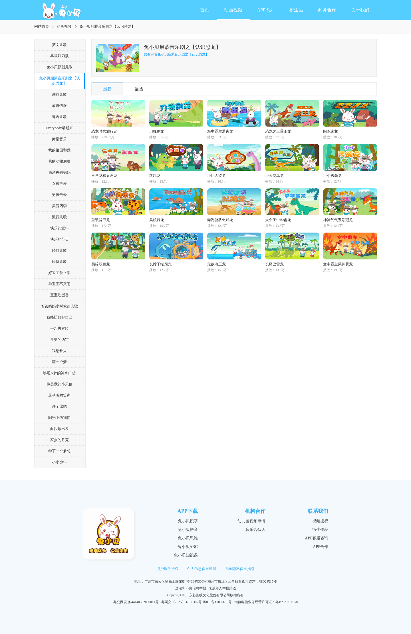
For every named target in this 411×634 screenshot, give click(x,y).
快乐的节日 (59, 239)
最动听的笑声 (59, 395)
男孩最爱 (59, 195)
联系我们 (318, 511)
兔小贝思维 (188, 538)
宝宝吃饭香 (59, 295)
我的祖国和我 (59, 150)
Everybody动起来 (59, 128)
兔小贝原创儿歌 (59, 67)
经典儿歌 (59, 250)
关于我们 (360, 9)
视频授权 (320, 521)
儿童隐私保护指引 (240, 569)
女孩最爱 (59, 183)
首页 (204, 9)
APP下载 (188, 511)
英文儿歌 (59, 45)
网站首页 (41, 26)
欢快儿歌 (59, 261)
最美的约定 (59, 339)
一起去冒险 (59, 328)
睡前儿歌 (59, 94)
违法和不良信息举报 (190, 588)
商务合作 (327, 9)
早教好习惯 (59, 56)
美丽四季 (59, 206)
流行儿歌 (59, 217)
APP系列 (266, 9)
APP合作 (320, 547)
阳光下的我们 (59, 417)
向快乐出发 (59, 429)
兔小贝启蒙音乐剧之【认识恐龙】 (59, 80)
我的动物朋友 (59, 161)
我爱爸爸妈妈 (59, 172)
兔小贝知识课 (186, 555)
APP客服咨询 (316, 538)
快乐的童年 (59, 228)
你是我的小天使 (59, 384)
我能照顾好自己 (59, 317)
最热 (139, 89)
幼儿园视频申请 (251, 521)
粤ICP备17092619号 (217, 602)
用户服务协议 (167, 569)
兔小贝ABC (188, 547)
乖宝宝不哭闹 (59, 284)
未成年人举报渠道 (222, 588)
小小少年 (59, 462)
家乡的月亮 (59, 440)
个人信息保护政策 (202, 569)
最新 (107, 89)
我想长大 (59, 351)
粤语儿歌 (59, 117)
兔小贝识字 (188, 521)
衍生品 (296, 9)
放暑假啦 (59, 105)
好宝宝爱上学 (59, 273)
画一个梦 (59, 362)
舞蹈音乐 (59, 139)
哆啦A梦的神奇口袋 (59, 373)
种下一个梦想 (59, 451)
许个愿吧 (59, 406)
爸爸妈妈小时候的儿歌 (59, 306)
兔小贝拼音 (188, 529)
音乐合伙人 (255, 529)
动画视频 (233, 9)
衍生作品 (320, 529)
